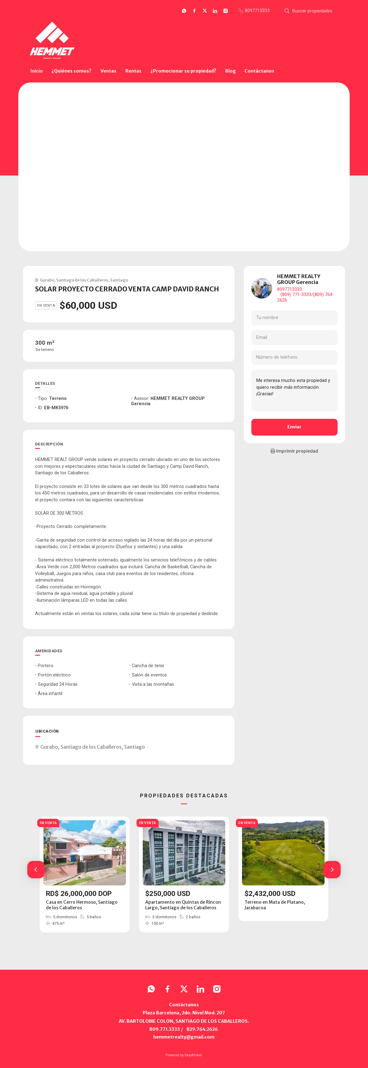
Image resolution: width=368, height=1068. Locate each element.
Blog (230, 71)
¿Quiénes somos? (72, 71)
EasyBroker (193, 1055)
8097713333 (289, 289)
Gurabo (47, 279)
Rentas (133, 71)
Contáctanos (259, 71)
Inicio (36, 71)
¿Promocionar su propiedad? (183, 71)
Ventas (108, 71)
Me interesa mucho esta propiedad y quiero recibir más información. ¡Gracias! (294, 390)
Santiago (119, 279)
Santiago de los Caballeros (82, 279)
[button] (36, 869)
